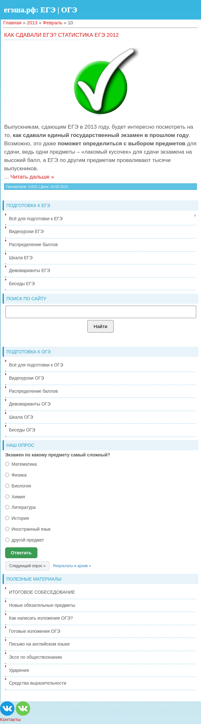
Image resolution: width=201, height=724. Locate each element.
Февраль (52, 22)
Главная (12, 22)
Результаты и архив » (72, 566)
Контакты (10, 719)
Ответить (21, 552)
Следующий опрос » (27, 566)
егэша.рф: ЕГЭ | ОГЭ (40, 9)
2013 (32, 22)
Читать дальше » (32, 176)
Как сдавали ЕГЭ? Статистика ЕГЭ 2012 (61, 35)
